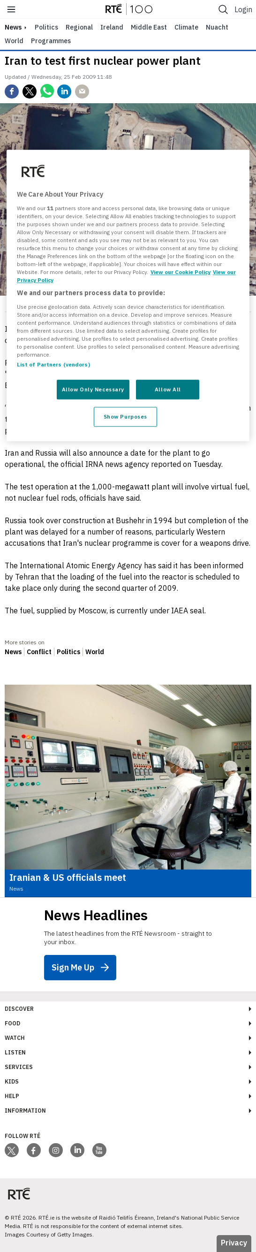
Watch (15, 1037)
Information (25, 1110)
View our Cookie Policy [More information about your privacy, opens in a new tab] (181, 272)
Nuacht (217, 27)
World (14, 41)
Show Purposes (125, 416)
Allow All (168, 389)
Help (12, 1095)
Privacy (234, 1242)
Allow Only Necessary (93, 389)
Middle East (149, 27)
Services (19, 1066)
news (13, 27)
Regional (79, 27)
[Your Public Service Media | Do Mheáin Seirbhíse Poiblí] (19, 1194)
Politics (46, 27)
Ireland (111, 27)
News (13, 652)
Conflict (39, 652)
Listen (15, 1052)
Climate (186, 27)
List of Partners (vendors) (53, 364)
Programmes (51, 41)
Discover (19, 1008)
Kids (12, 1081)
